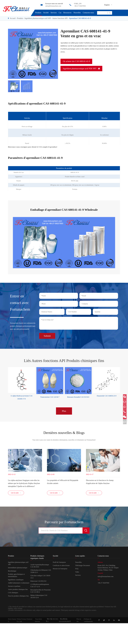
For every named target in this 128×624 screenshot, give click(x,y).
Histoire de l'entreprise (60, 569)
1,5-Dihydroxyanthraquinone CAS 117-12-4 (39, 586)
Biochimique (12, 572)
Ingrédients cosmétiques (16, 580)
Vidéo (77, 573)
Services (54, 13)
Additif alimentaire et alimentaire (18, 584)
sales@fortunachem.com (53, 6)
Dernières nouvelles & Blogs (64, 432)
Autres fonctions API (60, 18)
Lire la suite (16, 493)
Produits (38, 13)
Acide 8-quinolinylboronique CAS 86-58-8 (39, 566)
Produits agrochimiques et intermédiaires (16, 576)
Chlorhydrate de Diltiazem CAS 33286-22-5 (40, 572)
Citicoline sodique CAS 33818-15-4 (40, 578)
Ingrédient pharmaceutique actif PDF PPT (81, 68)
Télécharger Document (82, 566)
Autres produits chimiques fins (18, 590)
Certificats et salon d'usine (61, 566)
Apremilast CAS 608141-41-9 (80, 18)
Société (46, 13)
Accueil (13, 18)
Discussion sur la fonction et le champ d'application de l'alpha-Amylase (100, 481)
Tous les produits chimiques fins (18, 597)
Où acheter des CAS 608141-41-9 (76, 61)
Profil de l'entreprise (59, 563)
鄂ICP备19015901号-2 (52, 621)
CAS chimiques (13, 593)
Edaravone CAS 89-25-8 (38, 582)
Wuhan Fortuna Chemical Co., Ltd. (24, 621)
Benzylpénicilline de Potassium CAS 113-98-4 (40, 592)
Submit (47, 335)
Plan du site (78, 621)
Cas (60, 13)
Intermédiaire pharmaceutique (17, 568)
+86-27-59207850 (80, 6)
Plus (64, 410)
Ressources (67, 13)
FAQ (76, 569)
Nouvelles (77, 13)
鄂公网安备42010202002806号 (65, 621)
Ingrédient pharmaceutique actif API (38, 18)
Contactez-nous (88, 13)
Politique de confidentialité (88, 621)
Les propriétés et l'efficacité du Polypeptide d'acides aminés (62, 481)
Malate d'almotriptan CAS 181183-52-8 (38, 597)
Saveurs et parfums (14, 587)
